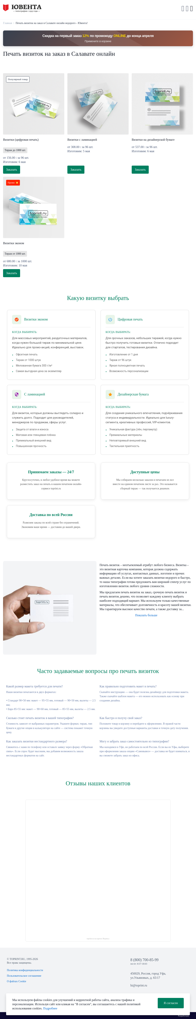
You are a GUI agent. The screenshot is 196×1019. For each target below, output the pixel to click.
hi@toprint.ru (138, 985)
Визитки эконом (13, 243)
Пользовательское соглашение (24, 975)
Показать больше (146, 615)
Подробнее (50, 1008)
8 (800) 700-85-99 (144, 960)
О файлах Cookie (16, 981)
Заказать (11, 169)
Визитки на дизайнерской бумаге (153, 139)
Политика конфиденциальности (25, 970)
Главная (7, 23)
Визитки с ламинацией (82, 139)
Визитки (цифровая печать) (21, 139)
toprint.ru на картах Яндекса (98, 939)
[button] (187, 8)
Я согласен (171, 1003)
